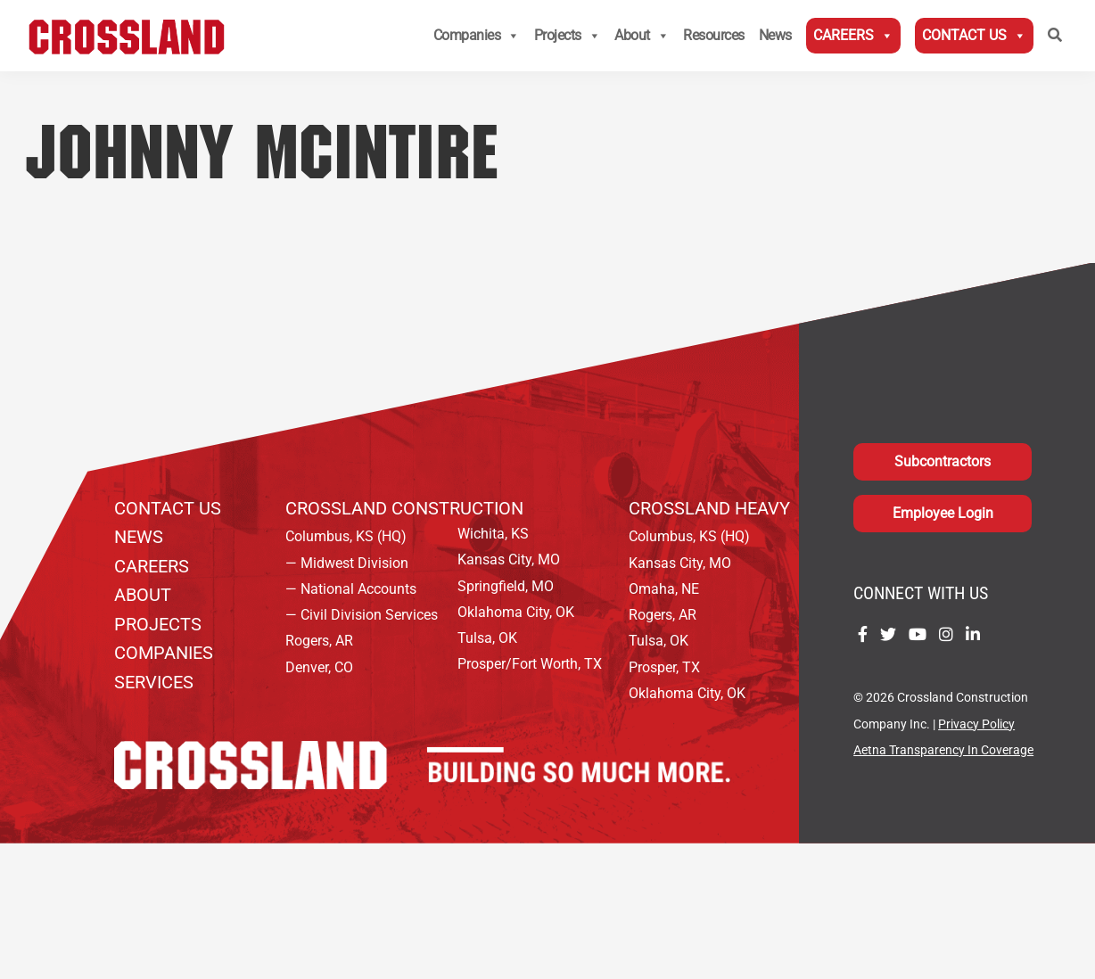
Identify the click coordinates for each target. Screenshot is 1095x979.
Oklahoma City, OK (515, 612)
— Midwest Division (346, 563)
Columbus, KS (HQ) (346, 536)
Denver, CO (319, 667)
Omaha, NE (664, 588)
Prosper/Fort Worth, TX (529, 663)
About (641, 35)
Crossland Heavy (709, 508)
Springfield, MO (505, 586)
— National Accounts (350, 588)
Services (153, 682)
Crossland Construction (404, 508)
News (775, 35)
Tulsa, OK (487, 637)
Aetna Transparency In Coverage (943, 750)
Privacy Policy (976, 724)
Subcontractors (942, 461)
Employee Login (943, 513)
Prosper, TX (664, 667)
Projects (567, 35)
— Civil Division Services (361, 614)
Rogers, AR (319, 640)
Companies (476, 35)
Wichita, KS (493, 533)
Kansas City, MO (508, 559)
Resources (714, 35)
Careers (853, 35)
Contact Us (974, 35)
